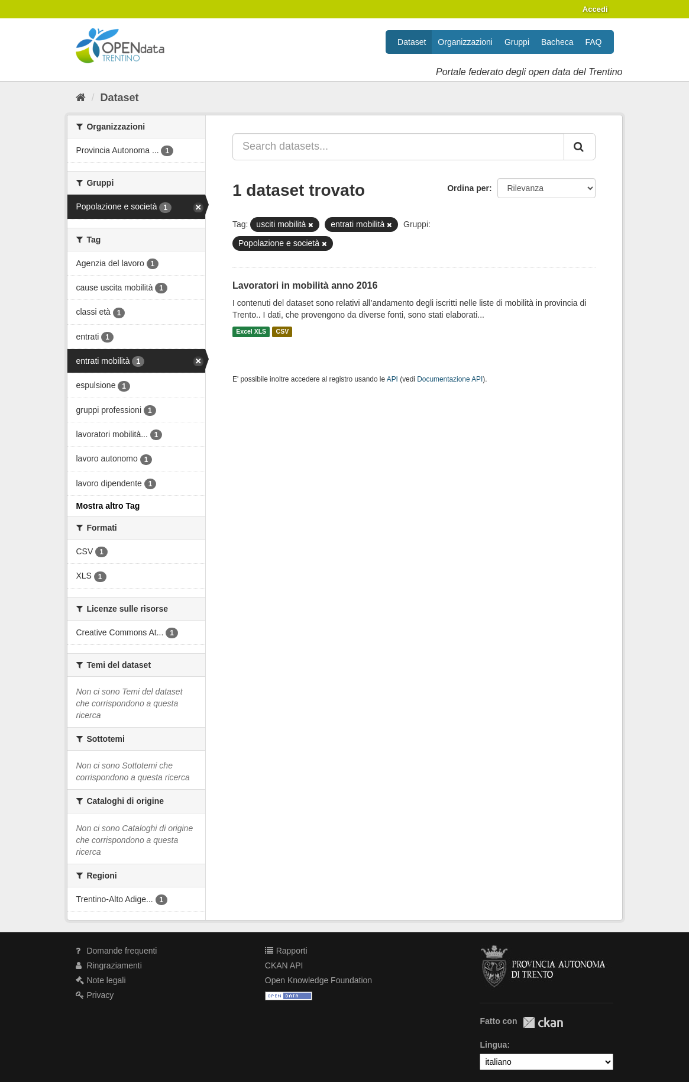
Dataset (411, 42)
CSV (282, 331)
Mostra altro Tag (108, 506)
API (392, 379)
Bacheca (557, 42)
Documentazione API (450, 379)
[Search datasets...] (398, 146)
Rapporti (286, 950)
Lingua (493, 1044)
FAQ (593, 42)
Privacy (95, 995)
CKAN (543, 1022)
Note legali (101, 980)
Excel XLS (251, 331)
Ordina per (468, 188)
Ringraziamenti (109, 965)
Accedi (595, 9)
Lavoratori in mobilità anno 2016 (304, 285)
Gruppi (516, 42)
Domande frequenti (116, 950)
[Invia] (580, 146)
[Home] (81, 98)
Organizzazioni (465, 42)
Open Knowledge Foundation (318, 980)
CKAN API (284, 965)
